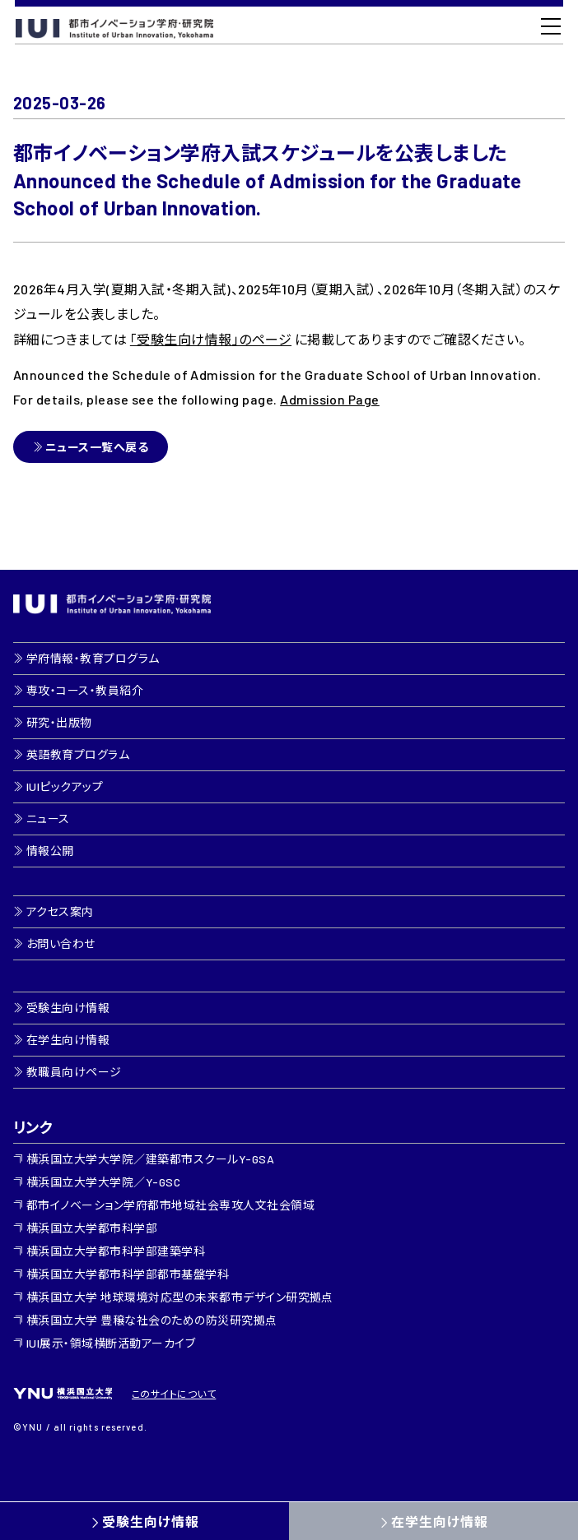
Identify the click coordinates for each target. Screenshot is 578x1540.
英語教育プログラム (77, 754)
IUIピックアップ (64, 786)
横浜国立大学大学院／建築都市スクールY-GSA (150, 1159)
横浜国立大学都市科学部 (91, 1228)
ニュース (48, 818)
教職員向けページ (74, 1072)
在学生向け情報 (439, 1521)
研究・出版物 (59, 722)
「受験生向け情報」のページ (210, 339)
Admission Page (330, 399)
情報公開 (50, 851)
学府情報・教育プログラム (93, 658)
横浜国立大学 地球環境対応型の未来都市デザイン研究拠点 (179, 1297)
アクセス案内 (60, 911)
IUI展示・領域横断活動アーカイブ (110, 1343)
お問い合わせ (61, 943)
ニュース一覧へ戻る (96, 447)
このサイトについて (174, 1394)
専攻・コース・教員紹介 (84, 690)
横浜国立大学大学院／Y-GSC (103, 1182)
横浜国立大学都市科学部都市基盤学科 (127, 1274)
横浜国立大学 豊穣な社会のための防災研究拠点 (151, 1320)
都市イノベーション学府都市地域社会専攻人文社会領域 (170, 1205)
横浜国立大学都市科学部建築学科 (115, 1251)
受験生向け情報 (150, 1521)
